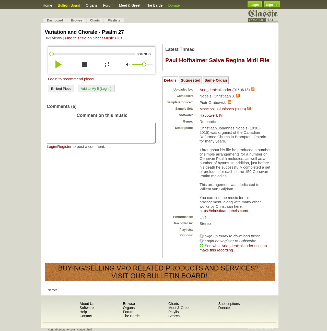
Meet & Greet (129, 5)
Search (174, 316)
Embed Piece (61, 89)
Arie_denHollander (215, 89)
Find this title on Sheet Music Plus (93, 38)
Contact (85, 316)
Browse (76, 20)
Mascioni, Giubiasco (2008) (223, 109)
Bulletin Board (69, 5)
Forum (108, 5)
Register (64, 150)
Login (254, 5)
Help (83, 312)
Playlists (114, 20)
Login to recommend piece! (71, 79)
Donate (174, 5)
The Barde (154, 5)
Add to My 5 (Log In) (96, 89)
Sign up (271, 5)
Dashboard (55, 20)
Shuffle (252, 327)
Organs (92, 5)
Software (86, 308)
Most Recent (265, 327)
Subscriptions (229, 304)
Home (47, 5)
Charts (95, 20)
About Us (86, 304)
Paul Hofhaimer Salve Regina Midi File (217, 60)
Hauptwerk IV (211, 115)
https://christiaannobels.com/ (224, 210)
